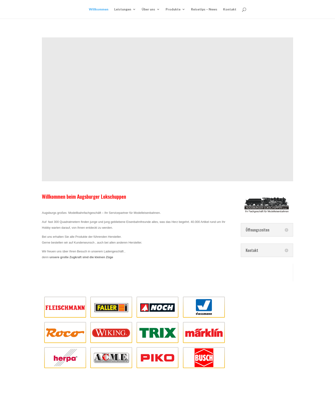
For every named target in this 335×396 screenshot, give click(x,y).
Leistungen (122, 9)
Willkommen (98, 9)
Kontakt (229, 9)
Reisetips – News (204, 9)
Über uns (148, 9)
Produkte (173, 9)
